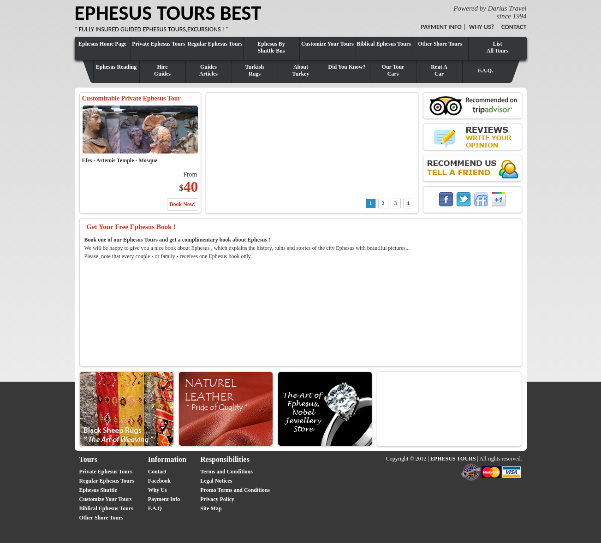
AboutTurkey (300, 70)
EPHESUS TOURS (453, 458)
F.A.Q (155, 508)
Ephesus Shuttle (98, 490)
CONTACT (514, 27)
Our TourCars (393, 70)
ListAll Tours (498, 47)
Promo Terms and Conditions (235, 490)
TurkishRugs (254, 70)
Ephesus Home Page (102, 44)
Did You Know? (347, 67)
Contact (157, 471)
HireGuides (162, 70)
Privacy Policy (217, 499)
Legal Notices (216, 481)
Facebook (159, 481)
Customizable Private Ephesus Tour (131, 98)
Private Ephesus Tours (158, 44)
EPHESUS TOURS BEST (168, 12)
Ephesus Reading (116, 67)
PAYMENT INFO (441, 27)
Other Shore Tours (440, 44)
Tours (88, 459)
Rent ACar (439, 70)
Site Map (210, 508)
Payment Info (164, 499)
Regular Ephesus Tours (214, 44)
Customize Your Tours (327, 44)
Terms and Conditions (226, 471)
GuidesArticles (208, 70)
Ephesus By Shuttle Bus (271, 47)
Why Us (157, 490)
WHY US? (481, 27)
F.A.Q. (485, 70)
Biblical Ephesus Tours (384, 44)
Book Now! (182, 204)
